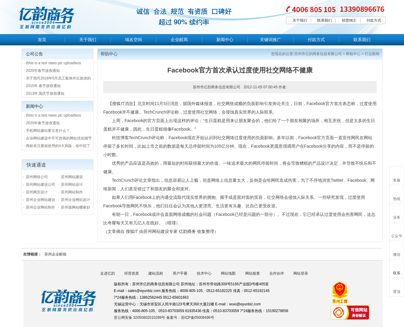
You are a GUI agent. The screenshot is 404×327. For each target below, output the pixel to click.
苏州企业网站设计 (75, 200)
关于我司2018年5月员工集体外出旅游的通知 (58, 79)
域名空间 (133, 39)
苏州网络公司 (37, 177)
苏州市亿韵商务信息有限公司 (318, 54)
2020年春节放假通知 (43, 71)
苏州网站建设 (72, 177)
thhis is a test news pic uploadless (53, 63)
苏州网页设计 (37, 192)
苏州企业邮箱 (55, 254)
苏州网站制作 (72, 192)
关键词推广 (270, 39)
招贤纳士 (349, 20)
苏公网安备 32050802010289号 (140, 317)
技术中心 (204, 273)
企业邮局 (179, 39)
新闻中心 (224, 39)
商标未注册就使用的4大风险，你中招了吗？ (58, 147)
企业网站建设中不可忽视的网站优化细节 (59, 138)
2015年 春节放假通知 (43, 86)
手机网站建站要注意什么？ (48, 130)
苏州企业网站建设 (40, 200)
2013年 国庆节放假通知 (45, 93)
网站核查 (252, 273)
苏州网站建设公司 (40, 184)
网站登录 (300, 273)
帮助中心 (353, 54)
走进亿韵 (107, 273)
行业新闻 (372, 54)
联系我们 (324, 20)
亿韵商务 (187, 231)
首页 (42, 39)
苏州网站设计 (72, 184)
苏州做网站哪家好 (75, 207)
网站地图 (228, 273)
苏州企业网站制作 (40, 207)
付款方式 (374, 20)
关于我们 (299, 20)
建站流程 (155, 273)
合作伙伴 (276, 273)
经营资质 (131, 273)
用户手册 (180, 273)
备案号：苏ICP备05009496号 (190, 317)
